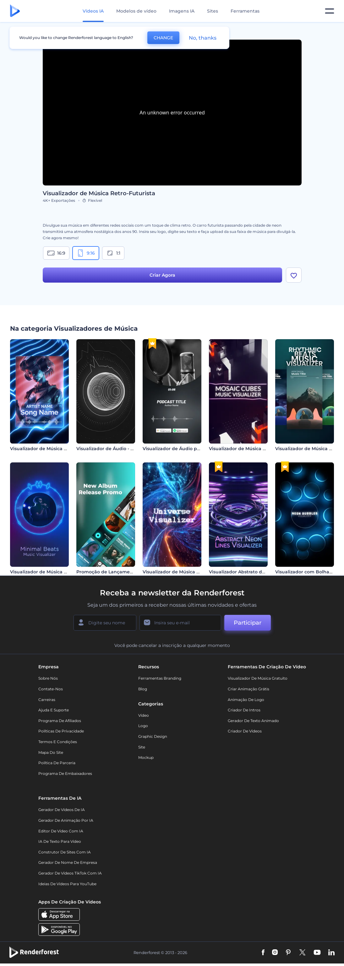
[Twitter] (302, 952)
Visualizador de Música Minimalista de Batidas (63, 572)
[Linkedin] (331, 952)
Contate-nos (50, 689)
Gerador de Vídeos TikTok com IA (70, 873)
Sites (212, 11)
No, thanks (202, 38)
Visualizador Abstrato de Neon (243, 572)
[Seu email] (180, 623)
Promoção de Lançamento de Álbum (118, 572)
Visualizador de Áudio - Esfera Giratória (120, 448)
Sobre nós (48, 678)
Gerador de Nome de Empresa (67, 862)
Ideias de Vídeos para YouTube (67, 883)
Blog (142, 689)
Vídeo (143, 715)
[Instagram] (275, 952)
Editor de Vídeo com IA (60, 831)
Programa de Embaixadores (65, 773)
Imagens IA (181, 11)
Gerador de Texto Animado (253, 720)
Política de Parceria (56, 762)
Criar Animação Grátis (248, 689)
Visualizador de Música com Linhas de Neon (60, 448)
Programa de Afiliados (59, 720)
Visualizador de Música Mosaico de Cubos (256, 448)
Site (141, 747)
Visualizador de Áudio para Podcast (183, 448)
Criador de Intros (244, 710)
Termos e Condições (57, 741)
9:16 (86, 253)
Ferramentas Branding (159, 678)
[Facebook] (263, 952)
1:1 (113, 253)
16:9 (56, 253)
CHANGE (163, 38)
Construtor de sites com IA (64, 852)
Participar (247, 622)
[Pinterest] (288, 952)
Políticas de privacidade (61, 731)
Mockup (146, 757)
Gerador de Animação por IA (65, 820)
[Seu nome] (105, 623)
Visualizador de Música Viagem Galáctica (190, 572)
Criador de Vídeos (245, 731)
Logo (143, 725)
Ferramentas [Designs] (245, 11)
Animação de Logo (246, 699)
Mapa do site (50, 752)
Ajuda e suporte (53, 710)
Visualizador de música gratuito (257, 678)
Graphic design (152, 736)
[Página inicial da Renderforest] (15, 11)
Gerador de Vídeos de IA (61, 809)
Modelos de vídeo (136, 11)
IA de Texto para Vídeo (59, 841)
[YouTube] (317, 952)
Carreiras (46, 699)
